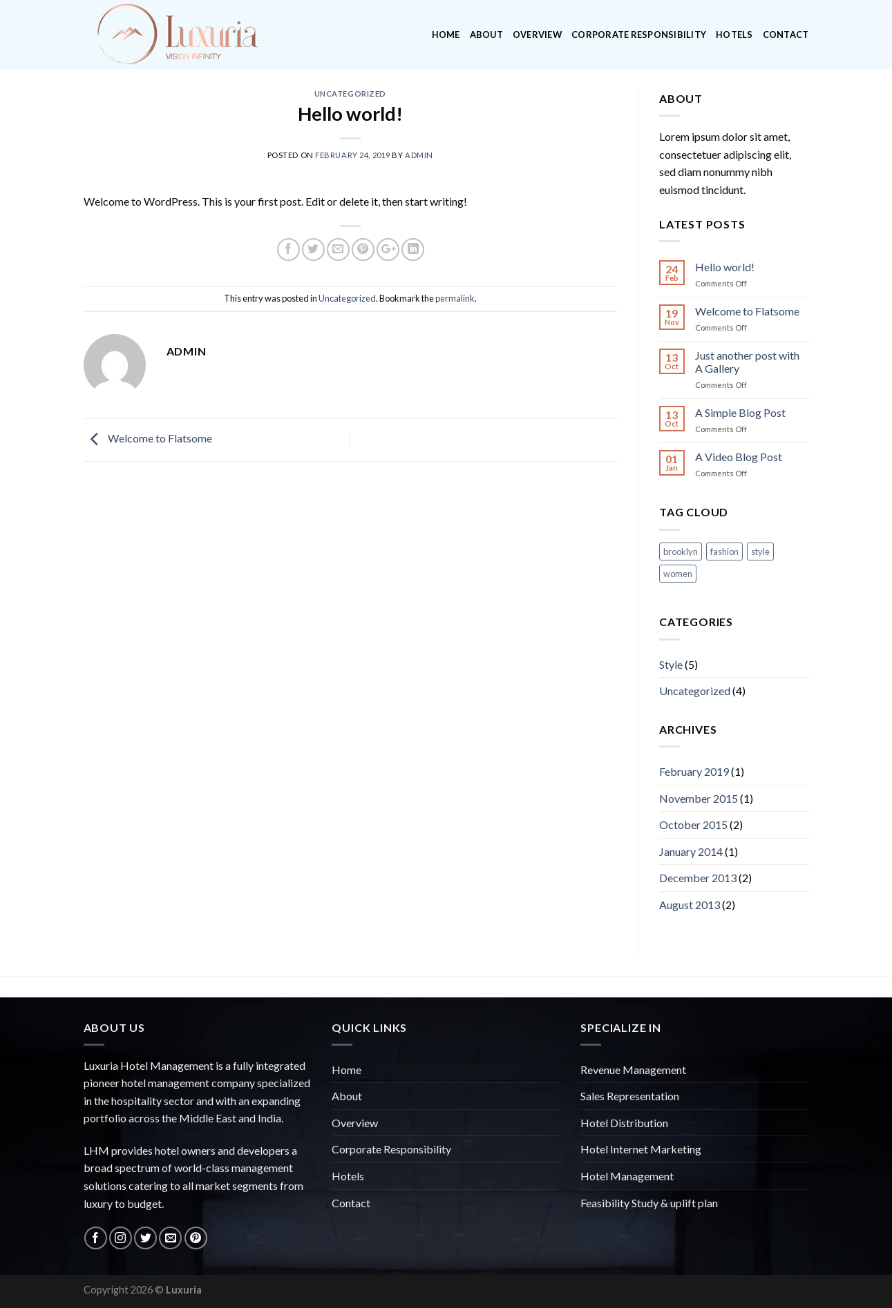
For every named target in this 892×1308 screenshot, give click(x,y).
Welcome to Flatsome (148, 438)
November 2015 (698, 798)
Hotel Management (627, 1175)
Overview (537, 34)
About (486, 34)
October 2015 (693, 824)
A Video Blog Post (738, 456)
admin (419, 154)
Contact (786, 34)
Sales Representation (629, 1095)
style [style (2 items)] (760, 551)
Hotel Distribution (624, 1122)
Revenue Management (633, 1069)
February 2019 (694, 771)
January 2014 (691, 851)
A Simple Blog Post (740, 412)
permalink (455, 298)
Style (671, 664)
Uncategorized (350, 93)
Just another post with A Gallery (747, 362)
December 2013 (698, 877)
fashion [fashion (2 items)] (724, 551)
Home (446, 34)
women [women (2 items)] (677, 573)
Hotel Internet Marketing (640, 1148)
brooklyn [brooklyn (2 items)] (680, 551)
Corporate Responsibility (638, 34)
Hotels (734, 34)
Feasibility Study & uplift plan (649, 1202)
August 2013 (689, 904)
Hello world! (725, 266)
